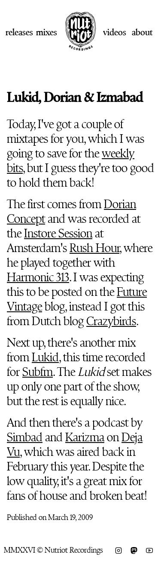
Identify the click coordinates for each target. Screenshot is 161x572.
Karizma (84, 437)
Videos (114, 32)
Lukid (45, 357)
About (142, 32)
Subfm (37, 372)
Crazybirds (111, 321)
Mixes (46, 32)
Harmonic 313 (38, 277)
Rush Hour (94, 248)
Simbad (25, 437)
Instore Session (58, 233)
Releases (19, 32)
